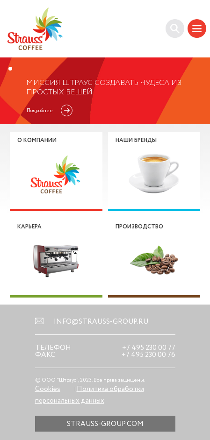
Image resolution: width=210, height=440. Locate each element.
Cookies (47, 388)
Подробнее (40, 110)
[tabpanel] (105, 91)
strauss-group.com (105, 423)
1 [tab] (10, 69)
